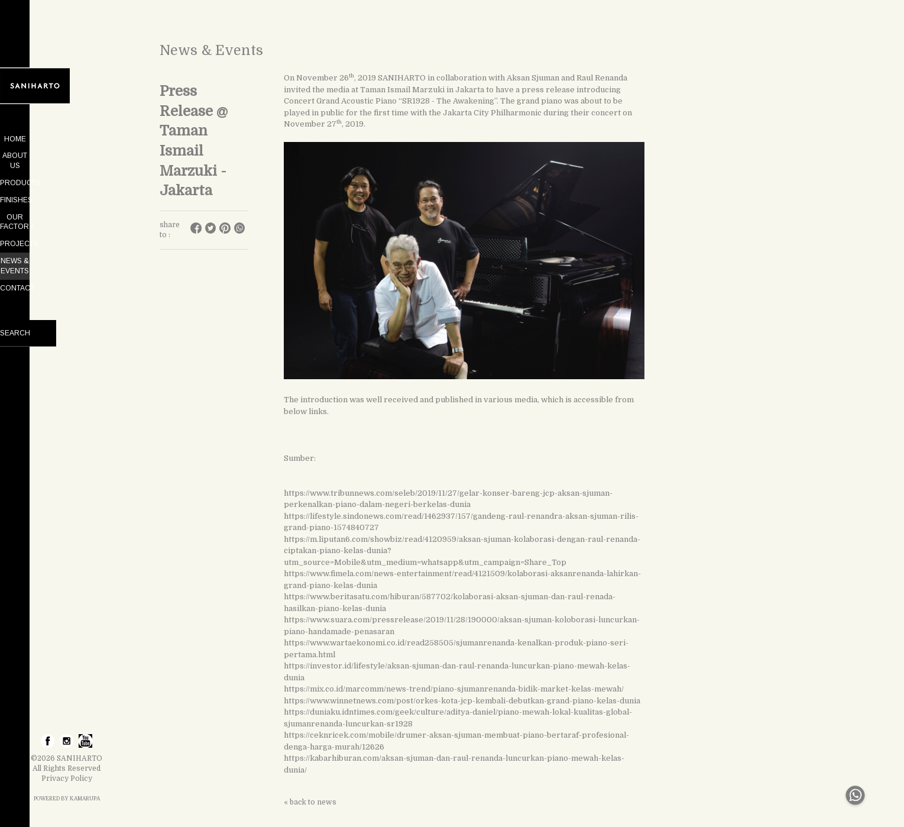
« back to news (310, 802)
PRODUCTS (66, 173)
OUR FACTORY (67, 207)
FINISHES (66, 190)
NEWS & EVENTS (66, 241)
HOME (66, 139)
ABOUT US (66, 155)
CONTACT (67, 258)
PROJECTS (66, 224)
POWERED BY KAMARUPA (67, 799)
